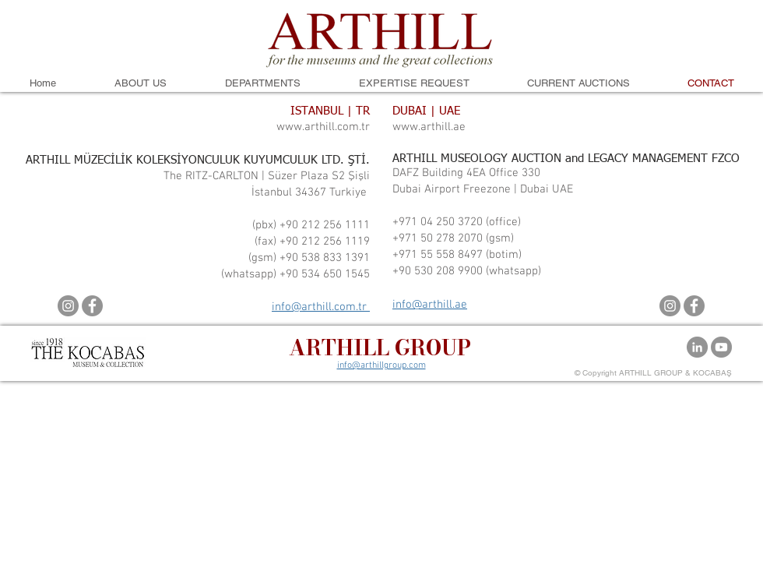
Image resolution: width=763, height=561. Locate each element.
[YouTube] (721, 347)
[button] (140, 83)
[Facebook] (92, 305)
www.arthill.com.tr (323, 127)
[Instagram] (68, 305)
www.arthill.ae (429, 127)
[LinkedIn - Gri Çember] (697, 347)
